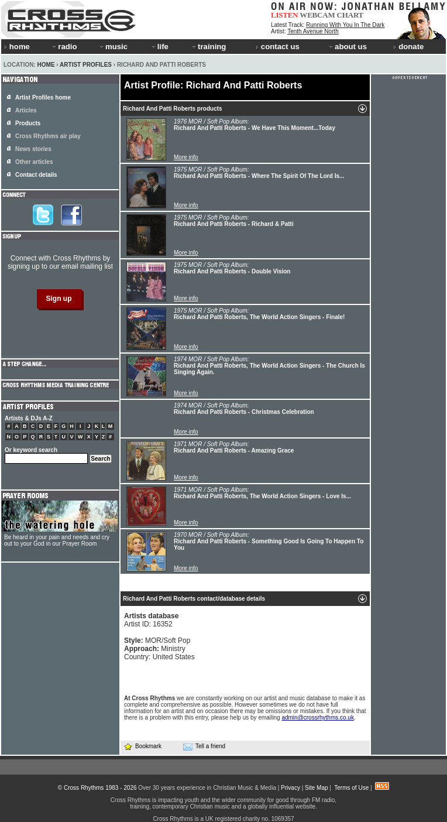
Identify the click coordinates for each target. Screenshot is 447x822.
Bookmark (142, 746)
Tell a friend (204, 746)
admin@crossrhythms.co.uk (317, 717)
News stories (33, 149)
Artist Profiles (86, 64)
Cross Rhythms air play (48, 136)
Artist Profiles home (43, 97)
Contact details (36, 175)
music (113, 46)
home (17, 46)
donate (408, 46)
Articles (26, 110)
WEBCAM (317, 15)
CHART (350, 15)
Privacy (290, 788)
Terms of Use (351, 788)
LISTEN (284, 15)
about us (347, 46)
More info (186, 157)
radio (64, 46)
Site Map (316, 788)
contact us (278, 46)
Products (27, 123)
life (159, 46)
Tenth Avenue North (313, 31)
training (208, 46)
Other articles (34, 162)
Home (46, 64)
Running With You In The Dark (345, 25)
